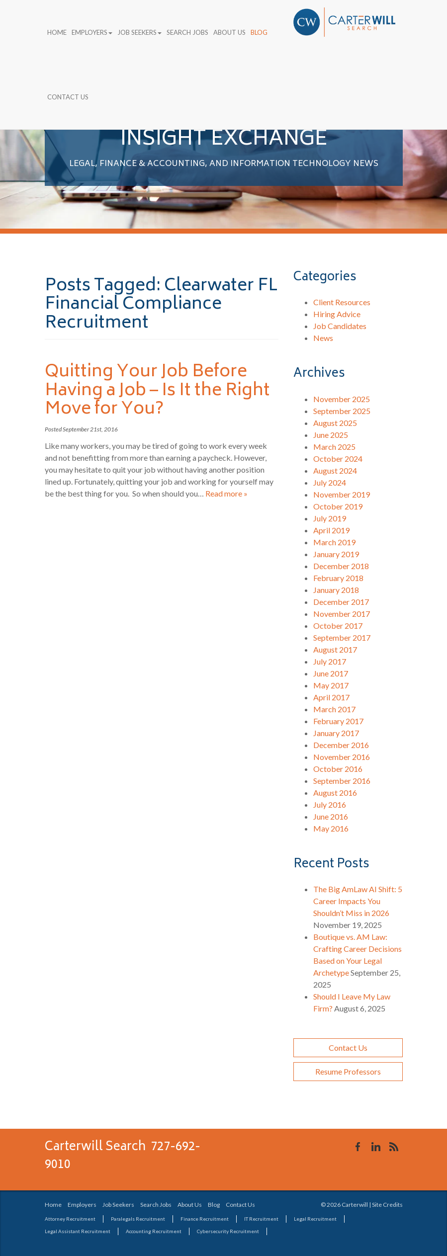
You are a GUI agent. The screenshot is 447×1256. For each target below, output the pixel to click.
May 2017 (331, 685)
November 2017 (341, 613)
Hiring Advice (336, 314)
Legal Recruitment (315, 1219)
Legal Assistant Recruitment (77, 1231)
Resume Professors (348, 1071)
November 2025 (341, 399)
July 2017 (329, 661)
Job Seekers (139, 32)
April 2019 (331, 530)
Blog (259, 32)
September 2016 (341, 780)
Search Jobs (187, 32)
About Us (229, 32)
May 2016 (331, 828)
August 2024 (335, 470)
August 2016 (335, 792)
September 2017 (341, 637)
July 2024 (329, 482)
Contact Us (68, 97)
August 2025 (335, 422)
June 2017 (330, 673)
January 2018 (336, 589)
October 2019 (337, 506)
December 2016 (341, 745)
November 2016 (341, 756)
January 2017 (336, 733)
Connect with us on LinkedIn (376, 1147)
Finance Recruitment (204, 1219)
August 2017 (335, 649)
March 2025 (334, 446)
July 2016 (329, 804)
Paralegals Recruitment (138, 1219)
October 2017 (337, 625)
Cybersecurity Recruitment (228, 1231)
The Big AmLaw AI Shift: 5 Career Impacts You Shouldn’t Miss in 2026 (357, 901)
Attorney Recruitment (70, 1219)
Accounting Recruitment (153, 1231)
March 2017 (334, 709)
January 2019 (336, 554)
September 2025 (341, 411)
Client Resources (341, 302)
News (323, 337)
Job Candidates (339, 326)
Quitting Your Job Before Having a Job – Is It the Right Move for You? (157, 390)
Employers (92, 32)
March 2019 (334, 542)
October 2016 (337, 768)
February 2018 (338, 578)
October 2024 (337, 458)
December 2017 (341, 601)
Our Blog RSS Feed (394, 1147)
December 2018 (341, 566)
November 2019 (341, 494)
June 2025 (330, 434)
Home (57, 32)
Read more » (226, 493)
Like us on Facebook (358, 1147)
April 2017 (331, 697)
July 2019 (329, 518)
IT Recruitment (261, 1219)
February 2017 (338, 721)
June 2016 (330, 816)
